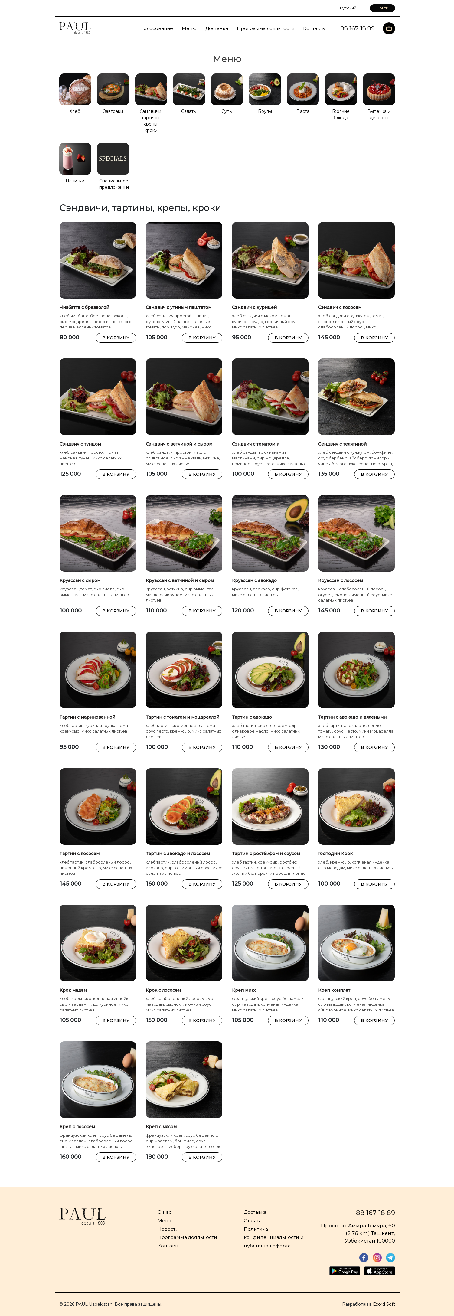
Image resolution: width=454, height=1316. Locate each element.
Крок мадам (73, 990)
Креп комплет (334, 990)
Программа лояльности (265, 28)
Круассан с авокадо (254, 580)
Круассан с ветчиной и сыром (180, 580)
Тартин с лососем (80, 853)
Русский (348, 8)
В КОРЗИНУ (115, 338)
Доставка (216, 28)
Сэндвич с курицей (254, 307)
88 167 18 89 (375, 1212)
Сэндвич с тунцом (80, 444)
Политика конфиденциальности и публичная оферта (274, 1237)
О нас (164, 1212)
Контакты (314, 28)
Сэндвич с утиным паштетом (178, 307)
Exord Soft (384, 1304)
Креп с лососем (77, 1126)
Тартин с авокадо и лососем (178, 853)
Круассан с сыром (80, 580)
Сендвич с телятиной (342, 444)
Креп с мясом (161, 1126)
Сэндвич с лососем (339, 307)
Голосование (157, 28)
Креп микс (244, 990)
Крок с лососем (163, 990)
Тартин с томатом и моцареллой (182, 717)
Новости (168, 1229)
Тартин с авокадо (252, 717)
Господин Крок (335, 853)
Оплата (253, 1220)
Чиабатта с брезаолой (84, 307)
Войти (382, 8)
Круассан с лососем (340, 580)
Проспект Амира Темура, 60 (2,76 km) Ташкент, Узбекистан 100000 (358, 1233)
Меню (189, 28)
